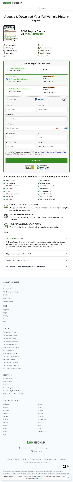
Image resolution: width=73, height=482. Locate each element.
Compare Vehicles (9, 359)
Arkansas (6, 410)
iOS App (6, 295)
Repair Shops (7, 388)
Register (6, 310)
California (6, 413)
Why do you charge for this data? (18, 254)
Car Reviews (7, 385)
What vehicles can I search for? (18, 260)
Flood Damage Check (10, 353)
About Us (6, 286)
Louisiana (40, 413)
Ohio (39, 425)
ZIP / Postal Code (11, 142)
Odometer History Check (11, 347)
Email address (10, 115)
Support (5, 319)
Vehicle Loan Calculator (10, 362)
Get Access (36, 160)
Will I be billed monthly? (14, 238)
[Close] (68, 477)
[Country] (52, 146)
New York (41, 422)
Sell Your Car (7, 382)
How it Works (7, 289)
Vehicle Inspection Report (11, 356)
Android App (7, 298)
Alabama (6, 404)
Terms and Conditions (59, 152)
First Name (9, 105)
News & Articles (8, 378)
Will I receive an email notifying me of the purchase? (25, 267)
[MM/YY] (20, 137)
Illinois (5, 428)
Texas (40, 428)
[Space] (36, 442)
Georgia (5, 422)
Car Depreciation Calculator (12, 368)
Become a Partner (50, 459)
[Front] (12, 2)
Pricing (5, 316)
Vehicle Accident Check (10, 341)
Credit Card (13, 99)
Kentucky (40, 410)
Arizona (5, 407)
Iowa (4, 434)
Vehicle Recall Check (10, 335)
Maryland (40, 416)
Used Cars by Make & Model (12, 391)
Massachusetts (42, 419)
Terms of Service (21, 459)
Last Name (41, 105)
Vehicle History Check (10, 344)
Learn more (38, 478)
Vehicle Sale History (9, 332)
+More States (42, 431)
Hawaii (5, 425)
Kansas (40, 407)
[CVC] (52, 137)
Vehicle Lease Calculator (11, 365)
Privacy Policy (45, 152)
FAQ (4, 322)
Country (40, 142)
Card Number (10, 124)
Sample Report (8, 301)
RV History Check (8, 350)
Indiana (40, 404)
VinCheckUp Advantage (11, 292)
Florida (5, 419)
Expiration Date (10, 133)
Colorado (6, 416)
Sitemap (63, 459)
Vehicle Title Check (9, 338)
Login (5, 313)
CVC (39, 133)
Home (9, 459)
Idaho (5, 431)
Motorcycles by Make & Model (13, 394)
